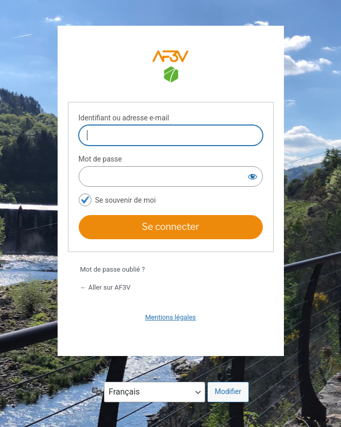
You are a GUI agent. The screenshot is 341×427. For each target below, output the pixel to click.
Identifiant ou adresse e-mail (124, 118)
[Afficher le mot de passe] (252, 176)
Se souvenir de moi (125, 200)
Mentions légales (170, 317)
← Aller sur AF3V (105, 287)
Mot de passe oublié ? (112, 269)
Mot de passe (100, 159)
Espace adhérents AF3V (170, 68)
